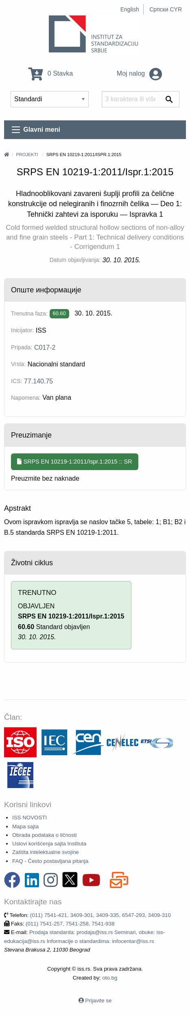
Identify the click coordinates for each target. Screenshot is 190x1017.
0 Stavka (50, 73)
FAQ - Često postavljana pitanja (50, 861)
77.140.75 (38, 381)
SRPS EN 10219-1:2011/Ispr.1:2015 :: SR (74, 461)
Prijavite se (98, 1000)
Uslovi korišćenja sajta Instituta (49, 844)
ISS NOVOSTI (29, 817)
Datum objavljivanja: (75, 260)
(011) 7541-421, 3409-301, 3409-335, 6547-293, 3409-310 (100, 915)
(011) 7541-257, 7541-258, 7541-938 (70, 924)
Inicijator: (22, 330)
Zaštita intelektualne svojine (45, 852)
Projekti (27, 154)
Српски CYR (165, 9)
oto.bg (109, 978)
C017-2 (44, 347)
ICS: (16, 381)
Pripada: (21, 347)
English (129, 9)
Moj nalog (139, 73)
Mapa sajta (25, 826)
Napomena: (25, 397)
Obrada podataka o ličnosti (44, 835)
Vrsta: (18, 364)
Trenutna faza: (29, 313)
